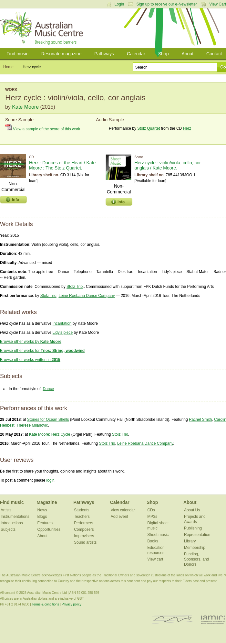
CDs (151, 510)
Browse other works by (30, 341)
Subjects (8, 529)
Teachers (82, 516)
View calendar (123, 510)
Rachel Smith (200, 419)
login (50, 480)
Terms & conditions (45, 604)
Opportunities (48, 529)
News (42, 510)
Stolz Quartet (148, 128)
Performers (83, 523)
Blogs (42, 516)
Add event (119, 516)
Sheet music (158, 534)
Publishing (193, 528)
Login (119, 4)
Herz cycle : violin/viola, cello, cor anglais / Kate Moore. (168, 165)
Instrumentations (15, 516)
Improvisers (84, 536)
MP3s (152, 516)
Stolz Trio (75, 286)
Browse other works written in (30, 359)
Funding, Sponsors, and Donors (196, 559)
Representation (197, 534)
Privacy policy (71, 604)
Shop (163, 53)
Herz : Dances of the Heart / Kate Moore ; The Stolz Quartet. (62, 165)
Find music (17, 53)
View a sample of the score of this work (46, 129)
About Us (192, 510)
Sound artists (85, 542)
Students (81, 510)
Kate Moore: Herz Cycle (49, 434)
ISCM (172, 619)
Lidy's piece (63, 332)
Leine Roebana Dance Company (86, 295)
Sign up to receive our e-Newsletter (166, 4)
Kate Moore (25, 107)
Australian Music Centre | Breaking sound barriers (43, 28)
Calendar (136, 53)
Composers (84, 529)
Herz (187, 128)
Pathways (104, 53)
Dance (48, 389)
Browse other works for (42, 350)
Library (190, 541)
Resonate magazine (61, 53)
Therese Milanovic (32, 425)
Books (152, 541)
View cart (155, 559)
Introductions (12, 523)
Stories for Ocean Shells (48, 419)
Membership (194, 547)
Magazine (47, 502)
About (187, 53)
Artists (6, 510)
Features (45, 523)
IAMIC (213, 619)
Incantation (62, 323)
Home (8, 67)
